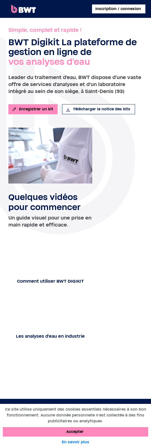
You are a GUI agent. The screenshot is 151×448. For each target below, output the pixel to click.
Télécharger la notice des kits (98, 109)
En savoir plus (75, 442)
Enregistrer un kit (32, 109)
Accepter (75, 432)
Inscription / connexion (118, 9)
